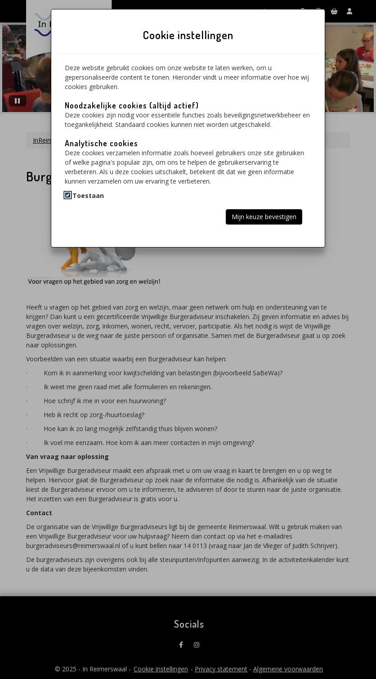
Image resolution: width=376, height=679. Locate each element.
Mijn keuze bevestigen (264, 216)
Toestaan (88, 195)
